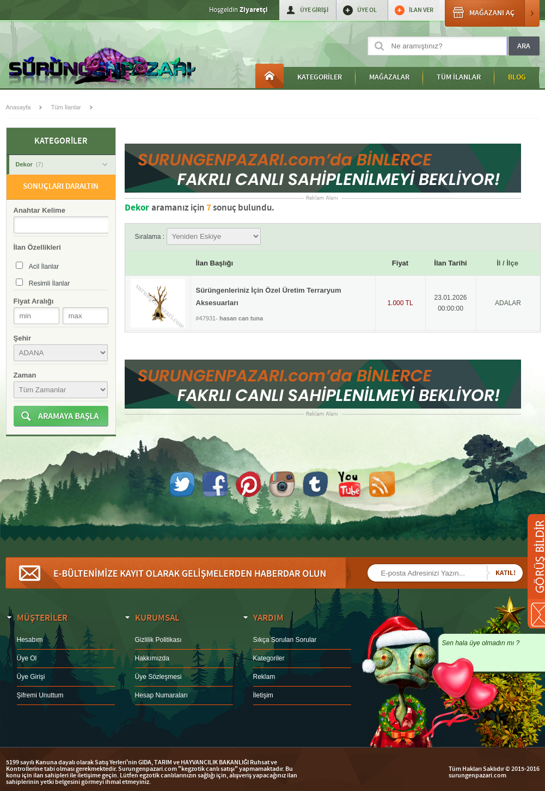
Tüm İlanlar (66, 107)
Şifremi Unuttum (40, 695)
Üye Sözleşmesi (158, 677)
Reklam (264, 677)
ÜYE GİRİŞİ (314, 10)
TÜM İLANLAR (459, 77)
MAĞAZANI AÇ (492, 13)
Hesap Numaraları (161, 695)
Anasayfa (269, 76)
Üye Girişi (31, 677)
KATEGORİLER (319, 77)
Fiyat (400, 263)
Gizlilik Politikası (158, 640)
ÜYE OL (367, 10)
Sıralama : (198, 236)
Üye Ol (27, 658)
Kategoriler (269, 658)
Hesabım (30, 640)
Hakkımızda (152, 658)
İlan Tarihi (450, 263)
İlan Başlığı (215, 263)
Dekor (61, 164)
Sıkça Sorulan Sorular (285, 640)
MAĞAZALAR (389, 77)
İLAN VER (421, 10)
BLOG (517, 77)
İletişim (263, 695)
